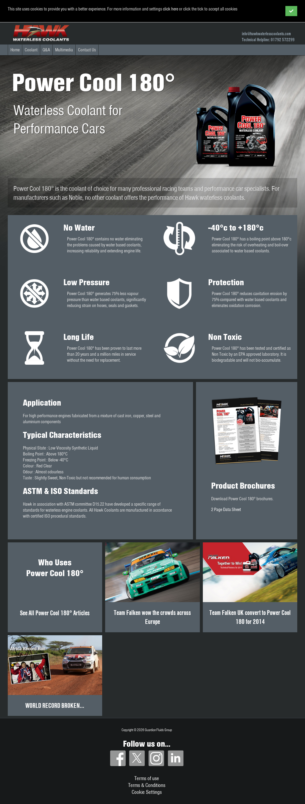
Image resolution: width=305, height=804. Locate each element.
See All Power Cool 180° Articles (55, 612)
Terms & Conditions (146, 785)
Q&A (46, 50)
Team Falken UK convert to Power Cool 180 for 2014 (250, 617)
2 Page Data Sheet (226, 510)
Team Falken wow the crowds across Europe (152, 617)
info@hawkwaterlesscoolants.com (266, 34)
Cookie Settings (147, 791)
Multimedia (64, 50)
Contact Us (87, 50)
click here (170, 9)
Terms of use (146, 778)
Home (15, 50)
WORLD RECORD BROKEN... (54, 705)
